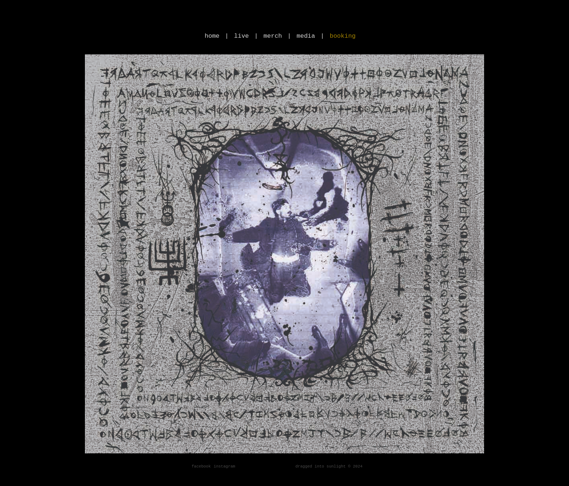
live (241, 36)
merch (272, 36)
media (305, 36)
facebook (201, 466)
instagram (224, 466)
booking (342, 36)
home (212, 36)
